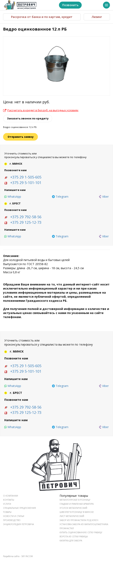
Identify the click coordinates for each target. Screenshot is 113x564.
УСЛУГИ (7, 503)
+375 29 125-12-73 (25, 222)
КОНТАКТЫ (8, 499)
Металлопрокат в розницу (75, 499)
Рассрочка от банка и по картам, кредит (41, 17)
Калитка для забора (71, 540)
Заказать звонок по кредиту (28, 118)
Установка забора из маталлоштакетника (84, 524)
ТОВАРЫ (7, 512)
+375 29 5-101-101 (25, 182)
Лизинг (97, 17)
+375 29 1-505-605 (25, 177)
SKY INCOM (27, 556)
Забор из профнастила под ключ (79, 520)
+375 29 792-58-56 (25, 216)
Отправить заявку (20, 137)
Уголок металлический (73, 508)
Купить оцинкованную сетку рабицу (81, 532)
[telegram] (60, 197)
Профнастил (67, 528)
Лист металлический (72, 516)
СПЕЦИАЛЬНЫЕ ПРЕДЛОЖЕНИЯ (19, 508)
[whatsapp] (12, 197)
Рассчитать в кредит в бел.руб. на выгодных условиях (40, 110)
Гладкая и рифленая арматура (77, 503)
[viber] (104, 197)
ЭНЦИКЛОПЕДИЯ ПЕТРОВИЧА (18, 524)
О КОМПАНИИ (10, 495)
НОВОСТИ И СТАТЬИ (13, 516)
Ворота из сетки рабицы (74, 536)
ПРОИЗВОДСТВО (11, 520)
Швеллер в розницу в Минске (77, 512)
